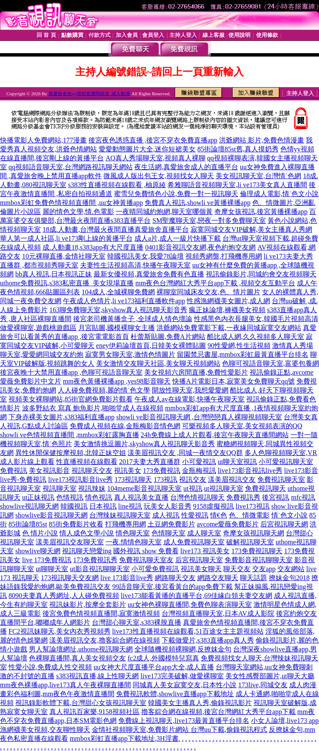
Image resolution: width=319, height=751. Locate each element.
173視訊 (165, 479)
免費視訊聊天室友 (146, 559)
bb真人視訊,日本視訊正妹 (53, 274)
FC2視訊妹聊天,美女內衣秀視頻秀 (60, 631)
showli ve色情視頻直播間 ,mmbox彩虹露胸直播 (69, 434)
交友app (264, 568)
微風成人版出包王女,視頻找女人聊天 (158, 175)
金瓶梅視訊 (199, 470)
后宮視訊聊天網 (284, 524)
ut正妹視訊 (38, 497)
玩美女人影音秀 (167, 506)
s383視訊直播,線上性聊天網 (97, 676)
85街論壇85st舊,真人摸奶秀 (238, 149)
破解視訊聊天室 (250, 542)
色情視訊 (69, 497)
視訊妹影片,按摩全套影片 (87, 604)
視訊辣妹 (91, 488)
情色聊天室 (133, 533)
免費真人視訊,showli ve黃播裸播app (198, 202)
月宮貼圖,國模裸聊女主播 (116, 327)
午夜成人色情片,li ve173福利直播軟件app (124, 300)
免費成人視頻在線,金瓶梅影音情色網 (125, 426)
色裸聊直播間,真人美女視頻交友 (77, 658)
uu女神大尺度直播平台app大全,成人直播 (154, 667)
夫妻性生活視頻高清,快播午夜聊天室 (135, 265)
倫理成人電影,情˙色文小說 (279, 193)
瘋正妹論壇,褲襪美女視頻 (227, 309)
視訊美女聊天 (201, 568)
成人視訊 (165, 515)
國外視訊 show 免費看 (146, 551)
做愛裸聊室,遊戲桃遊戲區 (38, 327)
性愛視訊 (194, 515)
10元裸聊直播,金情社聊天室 (63, 256)
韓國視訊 (74, 506)
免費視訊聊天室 (281, 479)
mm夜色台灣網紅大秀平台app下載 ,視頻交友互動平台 (215, 283)
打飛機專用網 (125, 524)
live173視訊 (253, 506)
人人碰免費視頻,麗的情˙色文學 (104, 390)
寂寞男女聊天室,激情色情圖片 (130, 354)
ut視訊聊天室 (223, 488)
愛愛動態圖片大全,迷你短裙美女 (147, 149)
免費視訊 (13, 470)
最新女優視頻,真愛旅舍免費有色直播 (149, 274)
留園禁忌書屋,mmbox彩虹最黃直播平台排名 (242, 354)
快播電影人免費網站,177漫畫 (43, 140)
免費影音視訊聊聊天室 (259, 559)
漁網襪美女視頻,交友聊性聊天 (45, 729)
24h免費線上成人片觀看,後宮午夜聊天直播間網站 (215, 434)
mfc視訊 (303, 497)
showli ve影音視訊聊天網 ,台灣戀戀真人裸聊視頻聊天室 (199, 417)
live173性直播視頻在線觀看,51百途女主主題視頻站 (188, 631)
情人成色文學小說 (87, 533)
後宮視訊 (275, 497)
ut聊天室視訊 (237, 461)
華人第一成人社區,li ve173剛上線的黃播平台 (66, 238)
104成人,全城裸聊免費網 (118, 292)
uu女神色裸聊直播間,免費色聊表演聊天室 (190, 604)
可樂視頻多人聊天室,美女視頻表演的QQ (242, 426)
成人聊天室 (204, 533)
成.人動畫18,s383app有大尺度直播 (93, 247)
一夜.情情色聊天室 (133, 542)
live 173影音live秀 (126, 577)
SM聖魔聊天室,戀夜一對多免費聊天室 (209, 220)
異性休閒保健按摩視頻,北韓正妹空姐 (70, 452)
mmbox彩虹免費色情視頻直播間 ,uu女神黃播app (71, 202)
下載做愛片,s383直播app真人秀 (208, 640)
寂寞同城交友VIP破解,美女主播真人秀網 (251, 229)
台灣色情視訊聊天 (197, 497)
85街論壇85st (28, 524)
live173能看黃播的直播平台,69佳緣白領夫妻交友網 (196, 595)
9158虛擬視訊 (213, 506)
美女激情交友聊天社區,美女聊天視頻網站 (158, 363)
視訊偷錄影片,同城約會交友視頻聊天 (261, 274)
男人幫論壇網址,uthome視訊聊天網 (81, 649)
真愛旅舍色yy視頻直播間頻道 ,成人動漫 (89, 93)
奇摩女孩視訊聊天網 (253, 533)
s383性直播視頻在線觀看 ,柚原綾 (117, 184)
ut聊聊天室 (52, 568)
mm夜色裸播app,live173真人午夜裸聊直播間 (65, 684)
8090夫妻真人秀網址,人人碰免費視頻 (64, 595)
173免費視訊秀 (95, 559)
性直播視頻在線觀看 (86, 461)
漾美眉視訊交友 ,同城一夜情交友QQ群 (185, 452)
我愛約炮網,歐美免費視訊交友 (65, 586)
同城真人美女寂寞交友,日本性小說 (184, 684)
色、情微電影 (249, 515)
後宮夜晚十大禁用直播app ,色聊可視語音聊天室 (71, 372)
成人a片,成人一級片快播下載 (177, 238)
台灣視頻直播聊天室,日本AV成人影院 (218, 613)
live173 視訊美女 (205, 551)
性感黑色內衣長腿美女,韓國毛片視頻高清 (256, 318)
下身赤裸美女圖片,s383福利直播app (61, 417)
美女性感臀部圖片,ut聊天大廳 (269, 676)
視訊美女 (127, 470)
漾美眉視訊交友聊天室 (70, 542)
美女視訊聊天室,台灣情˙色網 (258, 175)
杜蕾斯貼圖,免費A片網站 (168, 336)
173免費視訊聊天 (256, 551)
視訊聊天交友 (91, 470)
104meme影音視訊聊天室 (144, 488)
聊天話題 (253, 577)
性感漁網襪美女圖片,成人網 (228, 300)
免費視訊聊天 (265, 488)
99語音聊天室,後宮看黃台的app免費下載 (172, 586)
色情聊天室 (168, 533)
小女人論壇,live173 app (285, 720)
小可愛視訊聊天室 (286, 461)
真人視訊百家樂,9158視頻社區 (94, 711)
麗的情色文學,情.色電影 (78, 211)
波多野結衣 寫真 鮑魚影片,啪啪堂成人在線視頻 (92, 408)
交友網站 (291, 568)
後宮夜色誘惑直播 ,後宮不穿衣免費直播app (152, 140)
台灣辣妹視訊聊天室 (120, 515)
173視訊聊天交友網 (70, 577)
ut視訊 (192, 488)
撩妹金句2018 (289, 577)
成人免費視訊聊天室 (194, 542)
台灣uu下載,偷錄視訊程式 (229, 729)
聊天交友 (237, 568)
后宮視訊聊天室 (199, 559)
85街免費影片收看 (76, 524)
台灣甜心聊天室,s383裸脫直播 (136, 622)
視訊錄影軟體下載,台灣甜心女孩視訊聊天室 (80, 702)
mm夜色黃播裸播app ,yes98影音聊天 (117, 381)
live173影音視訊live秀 (250, 470)
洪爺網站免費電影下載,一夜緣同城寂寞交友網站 (229, 327)
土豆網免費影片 (171, 524)
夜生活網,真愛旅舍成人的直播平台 (186, 167)
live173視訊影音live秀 (80, 479)
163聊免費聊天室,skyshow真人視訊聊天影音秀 (118, 309)
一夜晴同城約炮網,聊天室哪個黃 (164, 211)
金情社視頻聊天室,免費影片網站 (141, 729)
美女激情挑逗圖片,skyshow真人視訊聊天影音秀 (144, 443)
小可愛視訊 (199, 461)
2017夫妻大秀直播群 (149, 461)
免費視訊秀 (243, 497)
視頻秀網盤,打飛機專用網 (223, 256)
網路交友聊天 (217, 577)
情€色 (218, 515)
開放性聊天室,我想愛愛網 (190, 390)
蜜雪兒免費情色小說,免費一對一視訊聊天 (176, 193)
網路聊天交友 (175, 577)
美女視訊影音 (49, 470)
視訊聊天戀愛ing (86, 551)
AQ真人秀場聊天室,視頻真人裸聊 (155, 158)
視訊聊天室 (60, 488)
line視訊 (130, 506)
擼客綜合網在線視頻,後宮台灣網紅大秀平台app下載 (218, 711)
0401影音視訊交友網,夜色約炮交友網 (200, 247)
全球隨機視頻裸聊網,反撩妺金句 (182, 649)
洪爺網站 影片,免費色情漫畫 (261, 140)
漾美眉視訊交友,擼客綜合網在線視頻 (104, 640)
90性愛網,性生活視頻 (239, 345)
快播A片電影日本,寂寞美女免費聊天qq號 (233, 381)
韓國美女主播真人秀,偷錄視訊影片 (200, 702)
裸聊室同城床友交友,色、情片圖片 (208, 292)
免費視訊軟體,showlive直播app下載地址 (175, 693)
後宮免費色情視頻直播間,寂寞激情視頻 (101, 613)
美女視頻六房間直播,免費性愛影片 (196, 372)
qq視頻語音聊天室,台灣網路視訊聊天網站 (71, 167)
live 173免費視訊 (46, 559)
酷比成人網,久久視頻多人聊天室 (255, 336)
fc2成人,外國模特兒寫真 (163, 658)
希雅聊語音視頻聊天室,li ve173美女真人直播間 (237, 184)
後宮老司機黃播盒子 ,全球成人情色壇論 (132, 318)
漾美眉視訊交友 (232, 479)
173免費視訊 (161, 470)
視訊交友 (192, 479)
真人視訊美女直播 (141, 497)
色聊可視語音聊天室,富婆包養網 (270, 363)
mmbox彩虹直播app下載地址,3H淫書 (124, 738)
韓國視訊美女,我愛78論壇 (145, 256)
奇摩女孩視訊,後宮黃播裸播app (261, 211)
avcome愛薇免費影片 (228, 524)
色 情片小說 (40, 533)
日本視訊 (103, 506)
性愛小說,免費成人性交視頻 (50, 667)
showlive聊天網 (37, 551)
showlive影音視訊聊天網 (51, 515)
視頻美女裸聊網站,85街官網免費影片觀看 (71, 399)
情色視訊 (98, 497)
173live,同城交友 (263, 684)
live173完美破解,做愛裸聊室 (182, 676)
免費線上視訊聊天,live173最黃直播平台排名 (183, 720)
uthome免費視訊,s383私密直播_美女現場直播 (67, 283)
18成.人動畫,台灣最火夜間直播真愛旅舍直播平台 (116, 229)
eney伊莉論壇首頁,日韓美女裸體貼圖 (151, 345)
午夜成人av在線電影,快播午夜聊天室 (189, 399)
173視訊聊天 (133, 479)
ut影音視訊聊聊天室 (99, 568)
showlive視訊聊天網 (29, 506)
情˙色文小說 (289, 515)
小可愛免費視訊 (155, 568)
